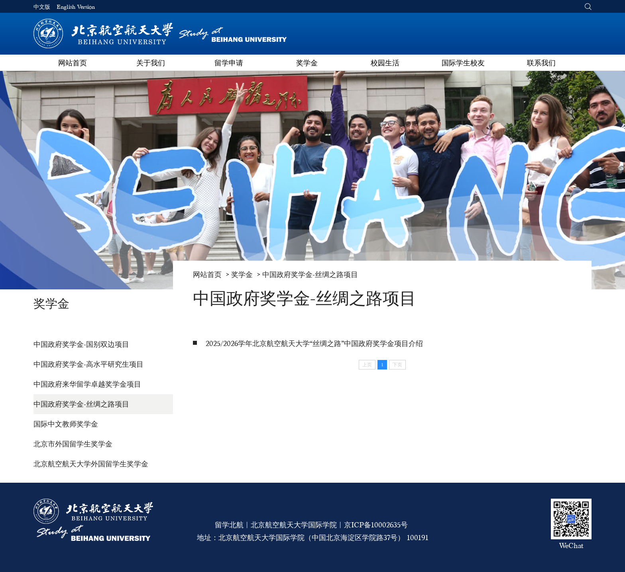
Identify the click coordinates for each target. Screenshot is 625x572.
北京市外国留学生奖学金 (72, 444)
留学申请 (228, 63)
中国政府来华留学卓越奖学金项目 (87, 384)
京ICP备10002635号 (376, 525)
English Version (76, 7)
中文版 (41, 7)
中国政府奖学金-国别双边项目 (81, 344)
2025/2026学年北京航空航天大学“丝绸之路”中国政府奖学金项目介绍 (314, 343)
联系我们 (541, 63)
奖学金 (307, 63)
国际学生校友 (463, 63)
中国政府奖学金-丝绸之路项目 (81, 404)
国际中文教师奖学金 (65, 424)
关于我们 (150, 63)
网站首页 (72, 63)
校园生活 (385, 63)
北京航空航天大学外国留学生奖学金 (90, 464)
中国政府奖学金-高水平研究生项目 (88, 364)
